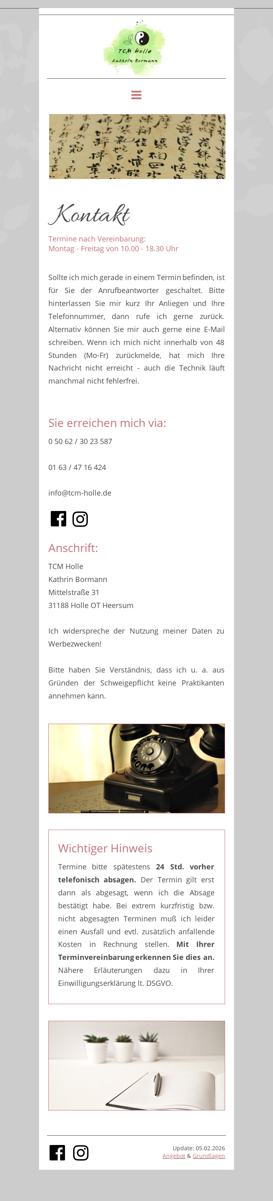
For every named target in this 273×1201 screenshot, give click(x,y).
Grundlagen (209, 1156)
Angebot (173, 1156)
